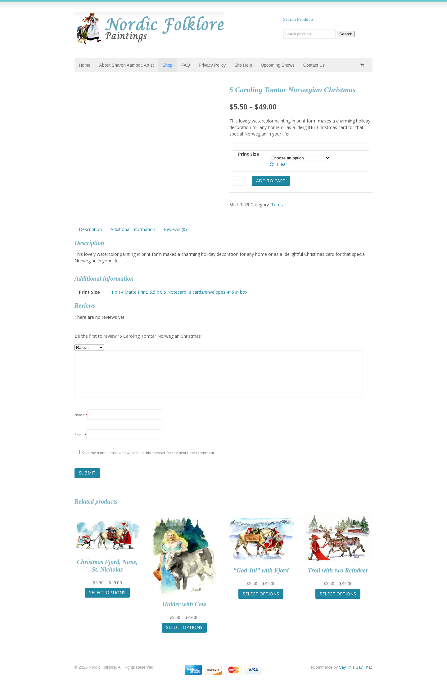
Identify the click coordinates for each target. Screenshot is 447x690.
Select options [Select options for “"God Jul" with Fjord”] (261, 594)
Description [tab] (90, 229)
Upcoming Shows (278, 65)
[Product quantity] (239, 181)
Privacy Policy (212, 65)
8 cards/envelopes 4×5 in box (218, 292)
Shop (167, 65)
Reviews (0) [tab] (175, 229)
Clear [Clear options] (282, 164)
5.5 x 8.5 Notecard (168, 292)
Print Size (248, 154)
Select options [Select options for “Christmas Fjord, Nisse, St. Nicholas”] (107, 592)
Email (80, 434)
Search (345, 34)
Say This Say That (355, 667)
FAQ (185, 65)
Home (84, 65)
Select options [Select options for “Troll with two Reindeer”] (338, 594)
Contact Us (314, 65)
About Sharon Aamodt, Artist (126, 65)
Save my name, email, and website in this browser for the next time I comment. (148, 452)
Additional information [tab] (133, 229)
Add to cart (271, 181)
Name (80, 414)
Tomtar (278, 204)
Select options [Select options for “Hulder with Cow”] (184, 627)
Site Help (243, 65)
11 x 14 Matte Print (128, 292)
